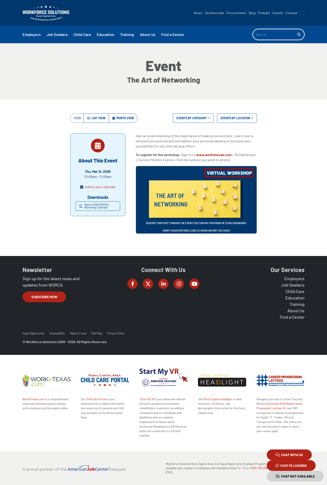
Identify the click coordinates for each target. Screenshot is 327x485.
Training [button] (127, 34)
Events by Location (236, 118)
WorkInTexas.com (33, 399)
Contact (292, 13)
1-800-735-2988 (259, 468)
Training (296, 304)
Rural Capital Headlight (218, 399)
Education (294, 297)
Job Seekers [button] (57, 34)
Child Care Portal (96, 399)
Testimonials (214, 13)
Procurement (236, 13)
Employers (294, 278)
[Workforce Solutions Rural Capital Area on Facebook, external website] (132, 284)
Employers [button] (32, 34)
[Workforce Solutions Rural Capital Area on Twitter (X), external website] (148, 284)
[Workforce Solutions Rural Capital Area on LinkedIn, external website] (163, 284)
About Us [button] (147, 34)
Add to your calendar (100, 187)
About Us (295, 310)
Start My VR (147, 399)
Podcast (264, 13)
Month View (123, 118)
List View (96, 118)
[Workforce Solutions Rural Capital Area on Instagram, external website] (179, 284)
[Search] (274, 34)
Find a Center (292, 317)
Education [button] (105, 34)
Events (278, 13)
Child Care (295, 291)
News (198, 13)
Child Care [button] (82, 34)
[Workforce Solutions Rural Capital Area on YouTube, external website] (194, 284)
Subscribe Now (44, 297)
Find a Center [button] (172, 34)
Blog (252, 13)
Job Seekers (292, 284)
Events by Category (192, 118)
